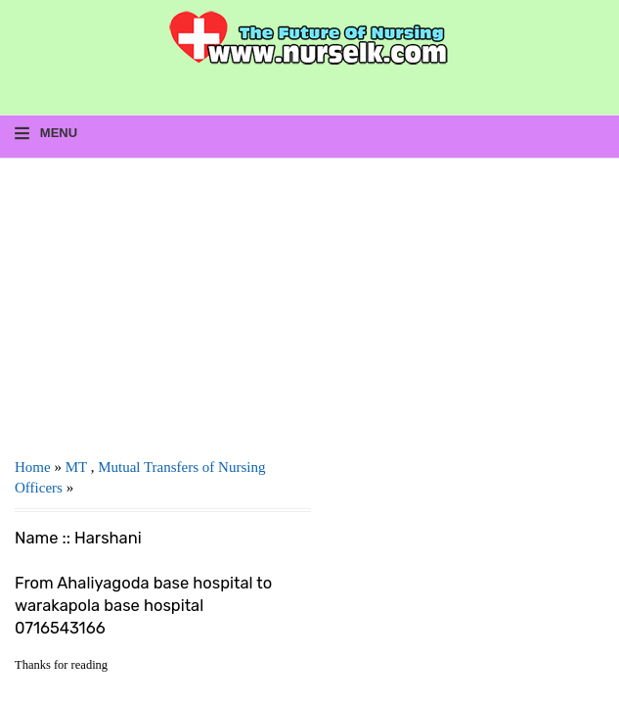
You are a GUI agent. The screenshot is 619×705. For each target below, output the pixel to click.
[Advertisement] (163, 300)
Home (33, 467)
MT (76, 467)
